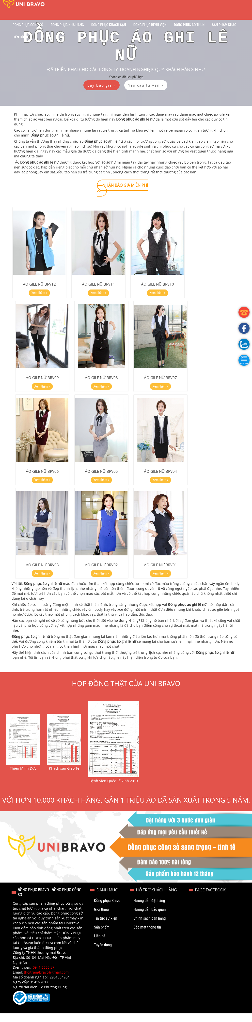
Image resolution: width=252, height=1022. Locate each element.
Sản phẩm (102, 935)
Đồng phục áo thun (189, 25)
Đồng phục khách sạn (108, 25)
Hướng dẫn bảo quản (149, 918)
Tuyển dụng (103, 953)
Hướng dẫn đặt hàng (149, 909)
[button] (244, 360)
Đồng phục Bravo (107, 909)
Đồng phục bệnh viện (150, 25)
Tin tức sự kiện (105, 927)
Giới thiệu (101, 918)
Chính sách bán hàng (149, 927)
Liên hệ (18, 37)
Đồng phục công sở (28, 25)
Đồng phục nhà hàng (67, 25)
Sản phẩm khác (224, 25)
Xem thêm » (39, 295)
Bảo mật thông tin (147, 935)
